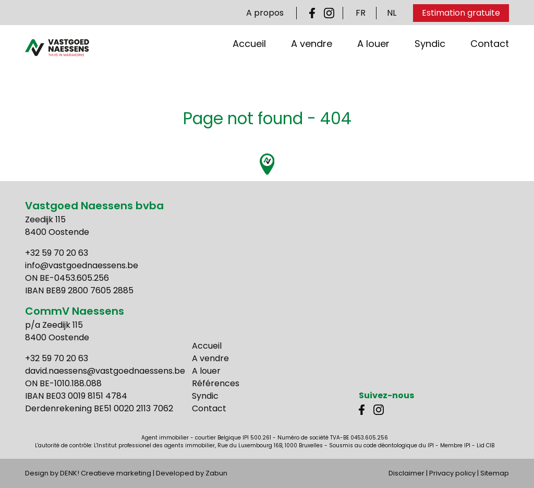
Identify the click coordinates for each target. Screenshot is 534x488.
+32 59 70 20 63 (56, 253)
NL (391, 13)
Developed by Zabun (191, 473)
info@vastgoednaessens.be (81, 265)
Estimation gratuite (461, 13)
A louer (373, 59)
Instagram (329, 13)
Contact (489, 59)
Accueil (249, 59)
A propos (265, 13)
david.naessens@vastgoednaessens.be (105, 371)
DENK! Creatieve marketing (105, 473)
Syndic (430, 59)
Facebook (314, 13)
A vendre (311, 59)
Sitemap (494, 473)
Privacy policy (452, 473)
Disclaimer (406, 473)
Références (215, 383)
